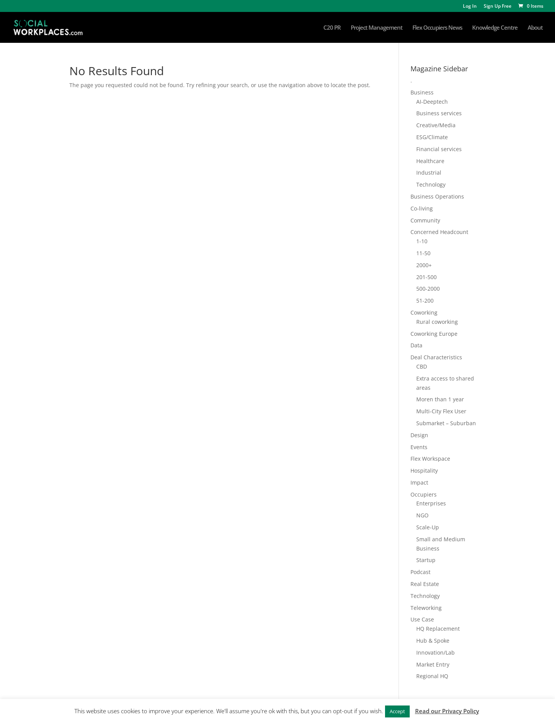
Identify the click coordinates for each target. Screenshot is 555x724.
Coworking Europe (433, 333)
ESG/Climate (432, 137)
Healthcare (430, 161)
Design (419, 435)
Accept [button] (397, 711)
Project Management (376, 28)
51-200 (425, 300)
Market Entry (432, 664)
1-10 (421, 241)
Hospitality (424, 470)
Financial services (439, 149)
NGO (422, 515)
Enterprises (431, 503)
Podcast (420, 572)
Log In (470, 6)
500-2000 (428, 288)
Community (425, 220)
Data (416, 345)
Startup (426, 560)
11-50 (423, 253)
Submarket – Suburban (446, 423)
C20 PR (332, 28)
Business (422, 92)
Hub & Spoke (432, 640)
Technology (431, 184)
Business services (439, 113)
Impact (419, 482)
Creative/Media (436, 125)
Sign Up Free (497, 6)
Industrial (428, 172)
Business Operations (437, 196)
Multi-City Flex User (441, 411)
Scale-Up (427, 527)
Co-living (421, 208)
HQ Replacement (438, 628)
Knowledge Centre (495, 28)
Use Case (422, 619)
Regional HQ (432, 676)
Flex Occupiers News (437, 28)
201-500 (426, 277)
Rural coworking (437, 321)
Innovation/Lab (435, 652)
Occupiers (423, 494)
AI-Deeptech (432, 101)
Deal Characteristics (436, 357)
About (535, 28)
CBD (421, 366)
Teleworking (426, 607)
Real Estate (424, 584)
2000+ (424, 265)
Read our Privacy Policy (447, 711)
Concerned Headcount (439, 232)
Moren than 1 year (440, 399)
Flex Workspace (430, 458)
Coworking (423, 312)
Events (418, 447)
